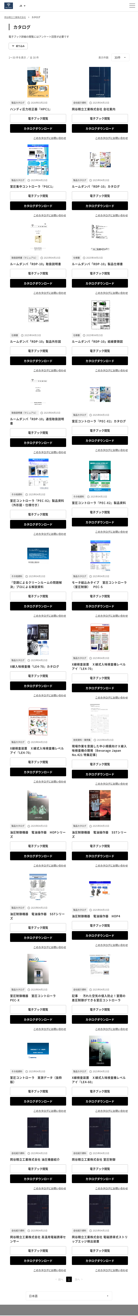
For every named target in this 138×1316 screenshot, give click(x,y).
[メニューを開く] (132, 5)
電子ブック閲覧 (38, 118)
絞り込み (18, 46)
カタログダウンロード (38, 128)
